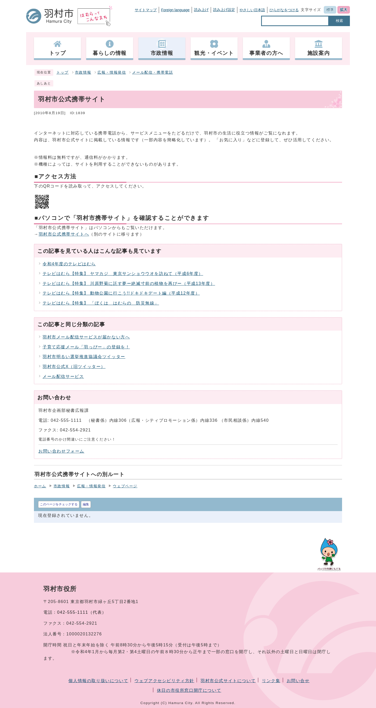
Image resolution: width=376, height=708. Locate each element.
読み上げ (201, 10)
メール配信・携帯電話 (152, 72)
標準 (330, 10)
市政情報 (83, 72)
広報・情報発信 (111, 72)
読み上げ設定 (224, 10)
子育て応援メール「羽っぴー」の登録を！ (86, 347)
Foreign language (175, 10)
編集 (86, 504)
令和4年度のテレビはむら (69, 264)
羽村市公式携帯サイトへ (64, 234)
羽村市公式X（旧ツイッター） (74, 366)
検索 (339, 21)
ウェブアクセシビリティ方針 (164, 680)
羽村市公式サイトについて (228, 680)
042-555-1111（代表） (82, 612)
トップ (62, 72)
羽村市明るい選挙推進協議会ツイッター (84, 356)
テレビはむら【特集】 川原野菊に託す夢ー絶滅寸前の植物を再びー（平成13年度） (129, 283)
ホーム (40, 486)
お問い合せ (298, 680)
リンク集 (271, 680)
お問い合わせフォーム (61, 451)
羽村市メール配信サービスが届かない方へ (86, 337)
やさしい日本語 (252, 10)
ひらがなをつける (284, 10)
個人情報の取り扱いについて (98, 680)
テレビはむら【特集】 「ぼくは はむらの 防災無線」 (101, 303)
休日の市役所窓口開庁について (189, 690)
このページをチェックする (59, 504)
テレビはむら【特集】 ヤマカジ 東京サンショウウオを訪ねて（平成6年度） (123, 273)
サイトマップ (146, 10)
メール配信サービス (63, 376)
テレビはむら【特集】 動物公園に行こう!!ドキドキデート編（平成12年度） (121, 293)
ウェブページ (125, 486)
